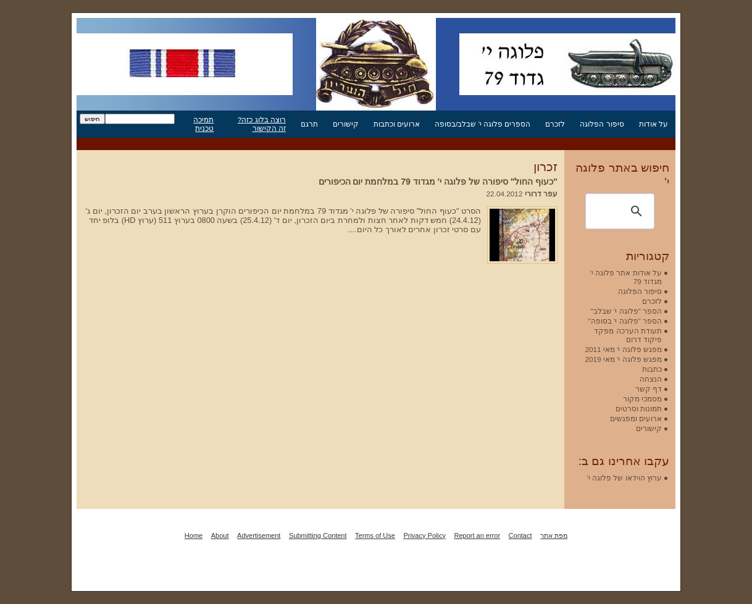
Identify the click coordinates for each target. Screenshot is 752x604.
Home (194, 535)
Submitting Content (318, 535)
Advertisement (258, 535)
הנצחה (651, 379)
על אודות (653, 124)
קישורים (346, 124)
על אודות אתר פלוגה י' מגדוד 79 (626, 277)
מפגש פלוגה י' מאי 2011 (623, 349)
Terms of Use (375, 535)
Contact (520, 535)
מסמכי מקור (642, 399)
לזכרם (555, 124)
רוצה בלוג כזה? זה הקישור (262, 123)
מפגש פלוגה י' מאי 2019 (623, 359)
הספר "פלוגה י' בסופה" (625, 321)
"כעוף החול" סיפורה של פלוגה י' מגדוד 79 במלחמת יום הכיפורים (438, 182)
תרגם (309, 124)
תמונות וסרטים (639, 409)
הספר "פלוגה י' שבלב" (626, 311)
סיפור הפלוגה (602, 124)
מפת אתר (553, 535)
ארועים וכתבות (397, 124)
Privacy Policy (424, 535)
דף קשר (648, 389)
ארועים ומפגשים (636, 418)
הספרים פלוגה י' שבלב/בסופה (482, 124)
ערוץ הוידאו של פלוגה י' (624, 478)
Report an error (477, 535)
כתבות (652, 369)
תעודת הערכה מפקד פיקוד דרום (628, 335)
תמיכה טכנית (203, 123)
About (220, 535)
